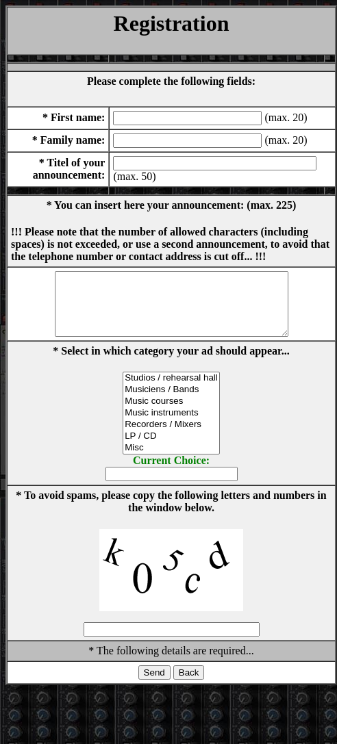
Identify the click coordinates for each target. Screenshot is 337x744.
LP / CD (171, 448)
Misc (171, 460)
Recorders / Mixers (171, 437)
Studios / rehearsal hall (171, 390)
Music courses (171, 414)
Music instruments (171, 425)
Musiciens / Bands (171, 402)
